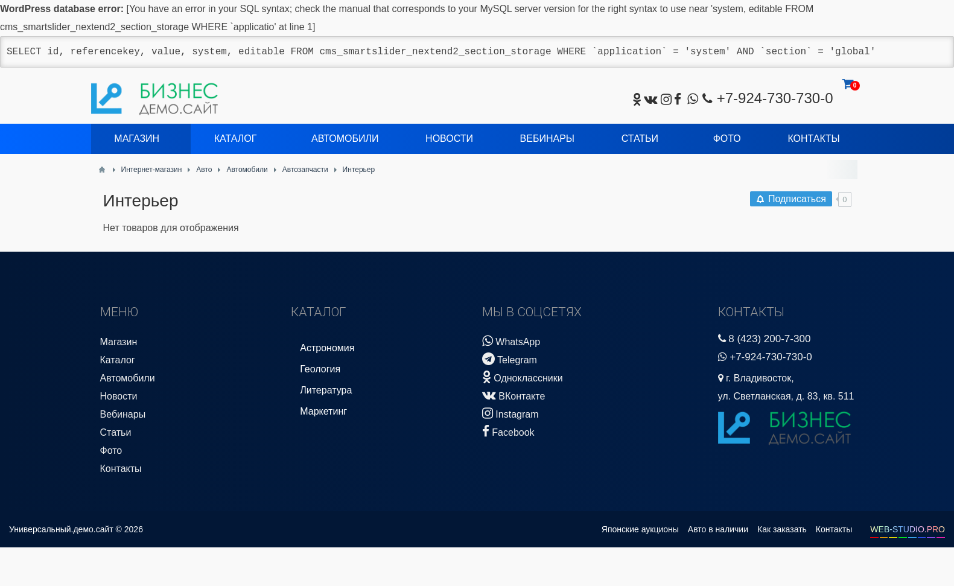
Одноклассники (522, 377)
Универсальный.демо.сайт (61, 529)
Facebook (508, 431)
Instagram (510, 413)
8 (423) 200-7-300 (769, 339)
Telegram (509, 358)
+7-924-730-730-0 (775, 98)
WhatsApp (511, 340)
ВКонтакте (513, 395)
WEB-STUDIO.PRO (907, 529)
